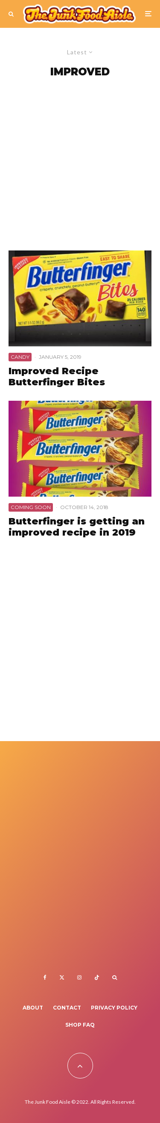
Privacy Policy (114, 1007)
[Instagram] (79, 977)
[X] (62, 977)
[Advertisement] (80, 166)
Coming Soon (31, 507)
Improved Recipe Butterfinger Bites (57, 377)
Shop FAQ (80, 1025)
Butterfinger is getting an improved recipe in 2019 (77, 527)
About (33, 1007)
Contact (67, 1007)
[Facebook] (45, 977)
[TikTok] (97, 977)
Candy (20, 357)
